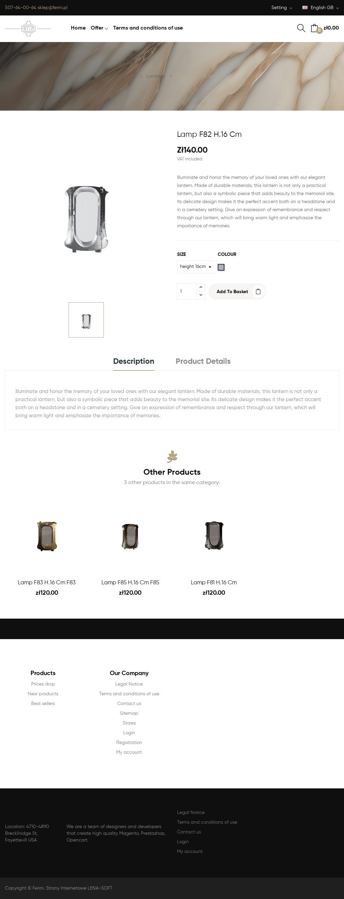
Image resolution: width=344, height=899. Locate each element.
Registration (129, 742)
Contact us (129, 703)
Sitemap (129, 713)
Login (129, 733)
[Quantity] (187, 291)
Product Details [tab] (203, 361)
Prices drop (43, 684)
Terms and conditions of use (129, 694)
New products (43, 694)
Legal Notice (129, 684)
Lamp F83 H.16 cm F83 (47, 583)
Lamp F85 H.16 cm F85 (130, 583)
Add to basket (232, 291)
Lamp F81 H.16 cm (214, 583)
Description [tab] (133, 361)
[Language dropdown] (320, 8)
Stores (129, 723)
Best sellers (43, 703)
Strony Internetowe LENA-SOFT (79, 888)
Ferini (38, 888)
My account (129, 752)
